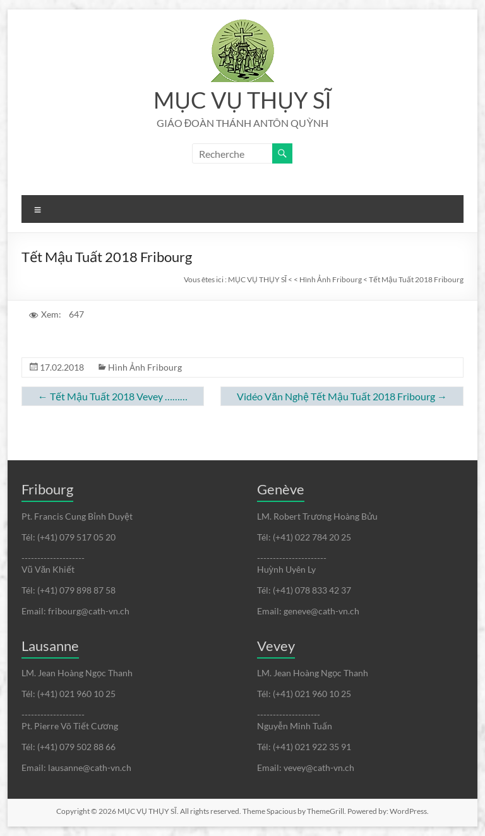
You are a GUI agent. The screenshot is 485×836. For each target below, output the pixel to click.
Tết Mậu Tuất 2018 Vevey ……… (113, 396)
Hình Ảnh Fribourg (145, 367)
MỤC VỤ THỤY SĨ (242, 100)
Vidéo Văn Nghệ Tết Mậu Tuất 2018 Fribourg (342, 396)
